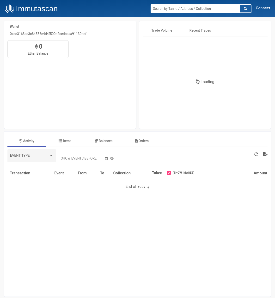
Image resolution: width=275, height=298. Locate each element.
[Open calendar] (106, 158)
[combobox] (31, 157)
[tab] (162, 30)
